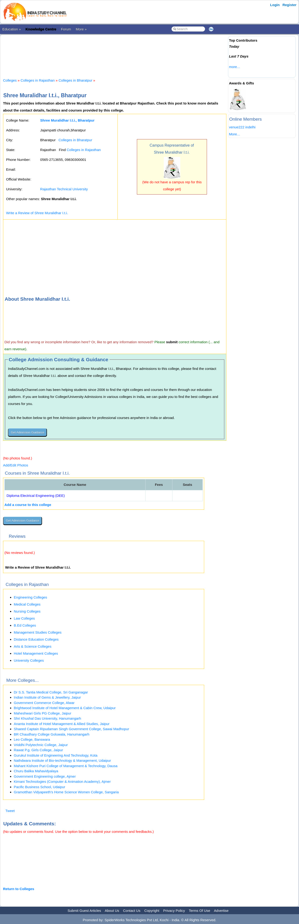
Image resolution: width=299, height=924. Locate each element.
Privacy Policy (174, 911)
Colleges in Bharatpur (75, 80)
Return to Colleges (18, 889)
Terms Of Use (199, 911)
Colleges (10, 80)
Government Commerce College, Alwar (44, 703)
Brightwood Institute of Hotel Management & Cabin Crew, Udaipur (65, 708)
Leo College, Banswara (32, 739)
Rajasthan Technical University (64, 189)
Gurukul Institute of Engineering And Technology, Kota (55, 755)
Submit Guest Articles (84, 911)
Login (275, 5)
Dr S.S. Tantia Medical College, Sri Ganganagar (51, 692)
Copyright (151, 911)
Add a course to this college (27, 505)
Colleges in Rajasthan (38, 80)
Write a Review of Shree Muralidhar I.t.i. (37, 213)
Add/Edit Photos (15, 465)
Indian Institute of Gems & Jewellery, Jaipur (47, 697)
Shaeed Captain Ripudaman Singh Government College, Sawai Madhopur (71, 729)
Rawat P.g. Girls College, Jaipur (38, 750)
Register (289, 5)
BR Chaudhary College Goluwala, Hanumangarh (51, 734)
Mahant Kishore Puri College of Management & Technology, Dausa (65, 766)
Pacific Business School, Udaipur (39, 787)
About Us (112, 911)
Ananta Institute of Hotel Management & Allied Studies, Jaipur (61, 724)
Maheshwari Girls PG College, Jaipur (42, 713)
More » (81, 29)
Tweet (10, 811)
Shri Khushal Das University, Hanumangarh (47, 718)
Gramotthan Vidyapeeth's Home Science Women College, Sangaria (66, 792)
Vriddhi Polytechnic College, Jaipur (41, 745)
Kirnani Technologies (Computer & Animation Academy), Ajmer (62, 781)
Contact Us (131, 911)
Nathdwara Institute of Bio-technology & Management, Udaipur (62, 760)
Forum (66, 29)
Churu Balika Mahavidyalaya (36, 771)
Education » (11, 29)
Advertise (221, 911)
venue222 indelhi (242, 127)
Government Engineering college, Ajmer (45, 776)
